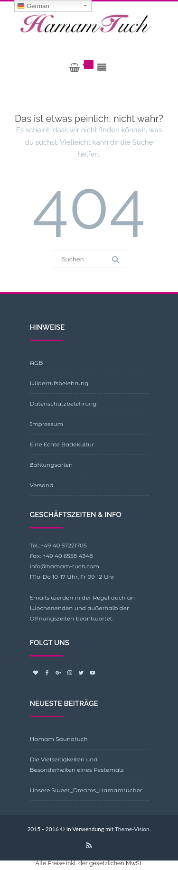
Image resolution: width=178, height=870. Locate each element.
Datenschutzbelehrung (63, 403)
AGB (36, 362)
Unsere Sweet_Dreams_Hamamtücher (86, 790)
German (33, 6)
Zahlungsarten (51, 464)
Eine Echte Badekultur (62, 444)
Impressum (47, 423)
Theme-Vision (132, 829)
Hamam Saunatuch (59, 738)
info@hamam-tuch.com (64, 566)
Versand (42, 485)
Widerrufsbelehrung (59, 383)
